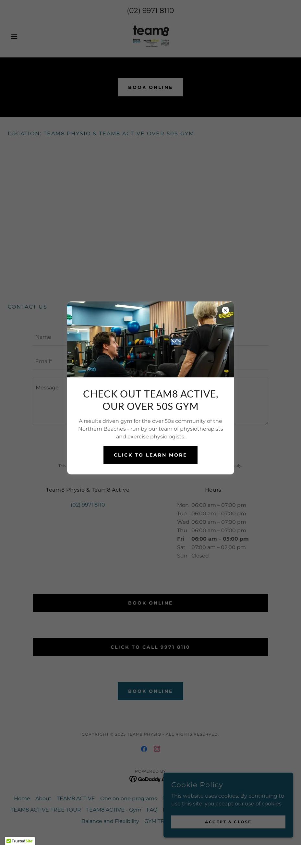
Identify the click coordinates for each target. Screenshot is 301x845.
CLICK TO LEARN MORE (150, 455)
